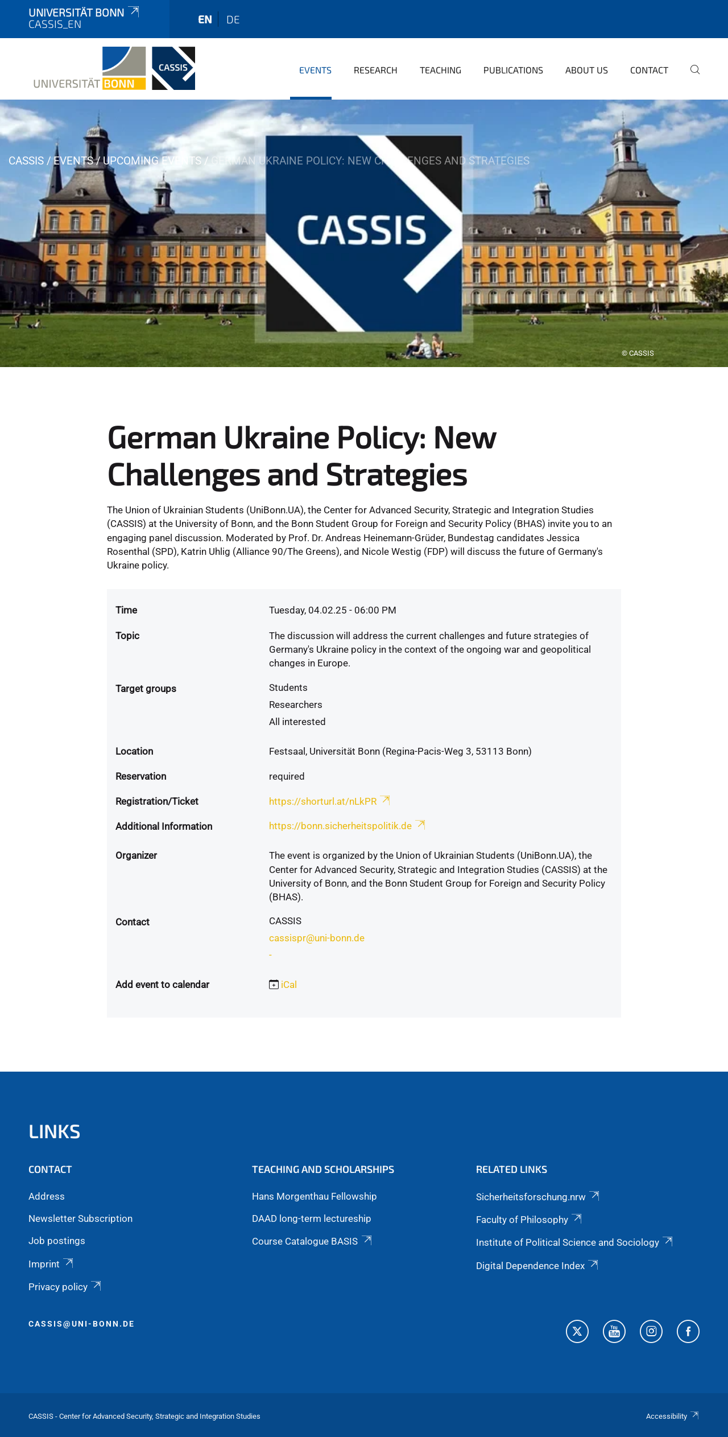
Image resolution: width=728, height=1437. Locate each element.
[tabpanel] (364, 233)
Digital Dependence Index (538, 1265)
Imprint (51, 1264)
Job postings (56, 1240)
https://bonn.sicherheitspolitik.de (348, 825)
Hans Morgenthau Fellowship (314, 1196)
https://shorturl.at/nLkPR (330, 801)
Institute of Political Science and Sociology (575, 1242)
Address (46, 1196)
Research (376, 69)
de (233, 19)
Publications (513, 69)
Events (315, 69)
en (205, 19)
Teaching (440, 69)
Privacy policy (65, 1286)
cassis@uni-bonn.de (81, 1323)
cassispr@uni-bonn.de (317, 938)
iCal (289, 984)
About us (586, 69)
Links (54, 1130)
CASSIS (26, 160)
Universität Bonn (84, 12)
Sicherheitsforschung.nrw (538, 1197)
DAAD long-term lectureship (311, 1218)
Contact (649, 69)
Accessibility (673, 1416)
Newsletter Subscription (80, 1218)
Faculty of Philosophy (530, 1219)
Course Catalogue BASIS (312, 1241)
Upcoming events (152, 160)
